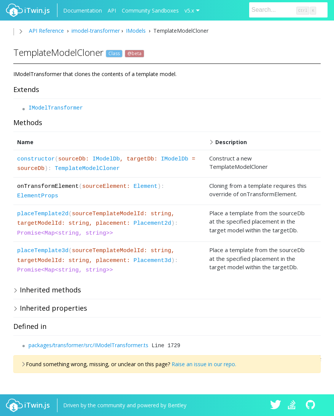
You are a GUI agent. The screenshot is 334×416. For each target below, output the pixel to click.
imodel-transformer (95, 30)
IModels (135, 30)
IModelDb (106, 159)
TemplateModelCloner (87, 168)
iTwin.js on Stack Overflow (293, 405)
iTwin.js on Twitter (276, 405)
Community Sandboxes (150, 10)
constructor (36, 159)
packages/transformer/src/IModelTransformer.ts (88, 345)
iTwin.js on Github (311, 405)
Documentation (82, 10)
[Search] (288, 9)
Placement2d (152, 223)
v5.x (189, 10)
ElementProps (37, 196)
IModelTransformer (56, 108)
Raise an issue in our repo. (204, 364)
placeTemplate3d (42, 251)
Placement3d (152, 260)
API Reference (46, 30)
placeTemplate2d (42, 214)
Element (145, 186)
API (112, 10)
